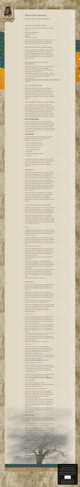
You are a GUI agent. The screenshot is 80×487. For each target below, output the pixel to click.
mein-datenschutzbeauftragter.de (45, 458)
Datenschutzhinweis (67, 481)
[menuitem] (20, 5)
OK (67, 477)
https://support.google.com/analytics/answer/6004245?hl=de (39, 377)
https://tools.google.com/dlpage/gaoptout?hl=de (36, 360)
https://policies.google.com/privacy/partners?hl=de (37, 455)
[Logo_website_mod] (9, 5)
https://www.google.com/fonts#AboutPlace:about (36, 452)
